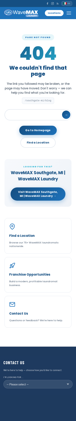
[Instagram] (52, 3)
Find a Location (38, 142)
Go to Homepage (38, 130)
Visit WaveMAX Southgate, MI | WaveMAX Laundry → (38, 194)
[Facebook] (47, 3)
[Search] (38, 114)
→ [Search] (66, 114)
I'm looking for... (13, 377)
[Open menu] (68, 13)
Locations (54, 13)
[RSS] (57, 3)
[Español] (66, 3)
